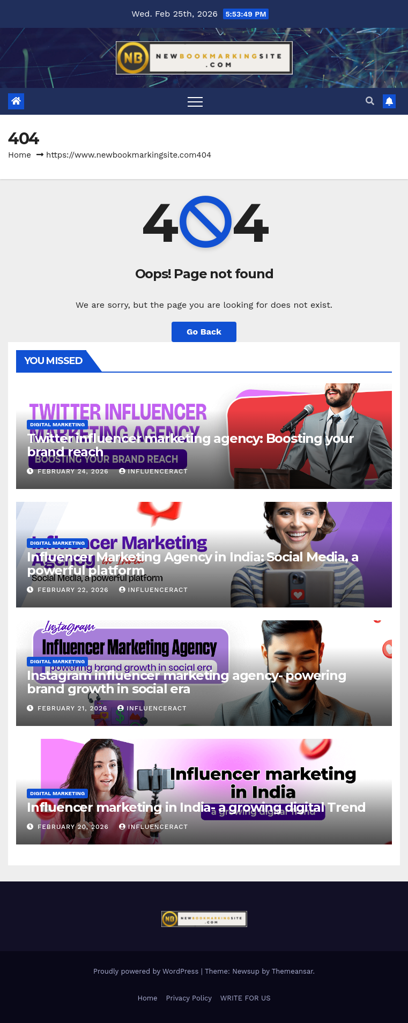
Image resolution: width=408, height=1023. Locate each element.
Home (19, 155)
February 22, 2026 (75, 590)
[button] (370, 101)
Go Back (204, 332)
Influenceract (153, 471)
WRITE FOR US (245, 998)
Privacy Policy (189, 998)
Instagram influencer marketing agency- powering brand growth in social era (186, 682)
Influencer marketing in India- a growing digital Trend (196, 807)
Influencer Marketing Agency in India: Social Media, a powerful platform (192, 563)
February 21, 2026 (74, 708)
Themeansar (292, 971)
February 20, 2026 (75, 827)
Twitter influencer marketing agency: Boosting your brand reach (190, 445)
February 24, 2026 (75, 471)
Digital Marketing (57, 424)
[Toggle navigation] (195, 101)
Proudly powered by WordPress (147, 971)
